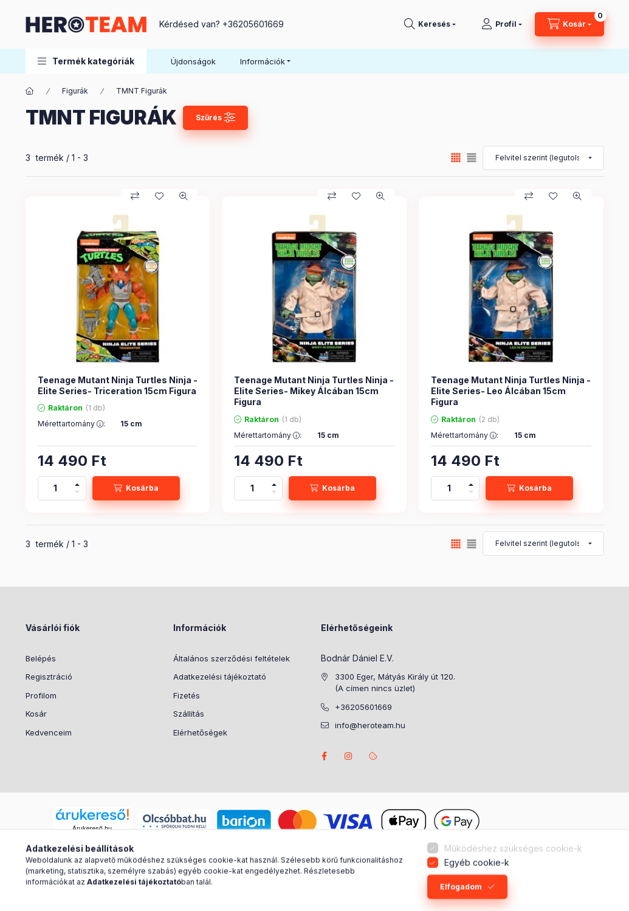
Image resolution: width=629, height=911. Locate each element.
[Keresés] (430, 24)
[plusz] (77, 482)
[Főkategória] (30, 91)
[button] (86, 61)
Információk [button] (262, 61)
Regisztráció (49, 676)
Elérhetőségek (200, 732)
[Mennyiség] (55, 488)
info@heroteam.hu (370, 725)
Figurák (75, 90)
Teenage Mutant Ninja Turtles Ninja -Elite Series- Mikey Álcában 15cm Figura (314, 391)
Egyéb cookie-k (476, 886)
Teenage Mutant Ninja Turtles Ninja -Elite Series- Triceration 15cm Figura (118, 385)
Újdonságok (193, 61)
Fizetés (186, 695)
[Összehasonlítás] (135, 196)
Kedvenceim (49, 732)
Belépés (41, 658)
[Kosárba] (136, 488)
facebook (324, 756)
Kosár (36, 713)
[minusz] (77, 494)
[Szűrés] (216, 118)
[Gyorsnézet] (183, 196)
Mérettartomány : (71, 424)
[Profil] (502, 24)
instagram (349, 756)
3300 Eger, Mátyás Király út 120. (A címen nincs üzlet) (395, 683)
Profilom (41, 695)
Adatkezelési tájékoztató (219, 676)
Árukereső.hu (92, 828)
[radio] (471, 157)
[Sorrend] (543, 158)
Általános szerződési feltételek (231, 658)
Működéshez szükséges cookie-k (513, 872)
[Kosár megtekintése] (569, 24)
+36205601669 (253, 24)
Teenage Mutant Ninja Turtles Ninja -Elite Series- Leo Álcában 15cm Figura (511, 391)
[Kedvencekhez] (159, 196)
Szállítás (188, 713)
